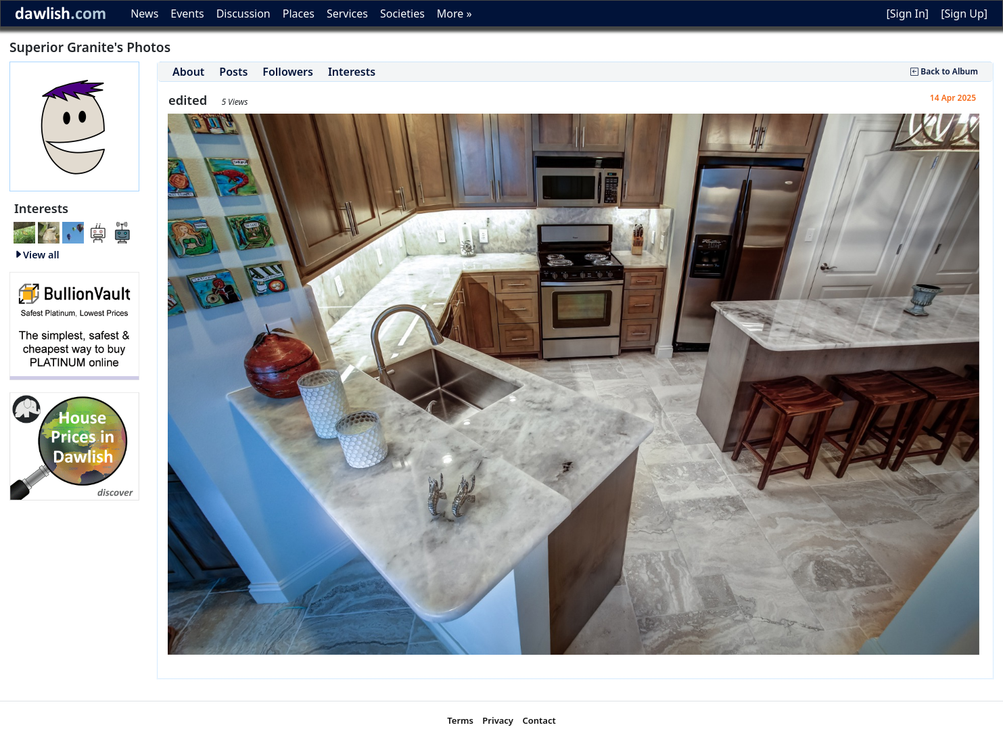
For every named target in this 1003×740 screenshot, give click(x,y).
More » (454, 13)
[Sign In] (907, 13)
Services (347, 13)
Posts (233, 71)
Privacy (497, 720)
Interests (351, 71)
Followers (287, 71)
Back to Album (944, 71)
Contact (538, 720)
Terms (460, 720)
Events (187, 13)
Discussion (243, 13)
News (144, 13)
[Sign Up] (964, 13)
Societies (402, 13)
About (188, 71)
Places (298, 13)
